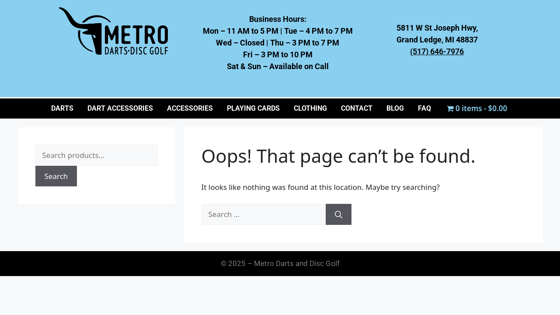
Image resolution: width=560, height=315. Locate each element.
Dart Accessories (120, 108)
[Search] (338, 214)
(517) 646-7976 (437, 51)
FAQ (424, 108)
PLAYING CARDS (253, 108)
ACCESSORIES (190, 108)
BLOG (395, 108)
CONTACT (356, 108)
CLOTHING (310, 108)
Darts (62, 108)
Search (56, 176)
